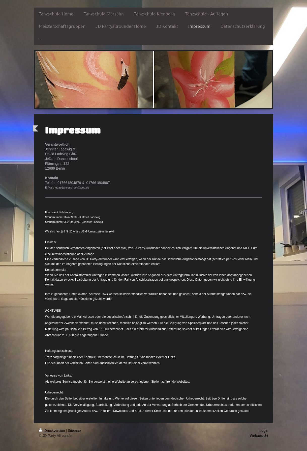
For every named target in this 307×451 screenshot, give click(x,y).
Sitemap (74, 431)
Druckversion (52, 431)
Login (264, 431)
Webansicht (259, 436)
